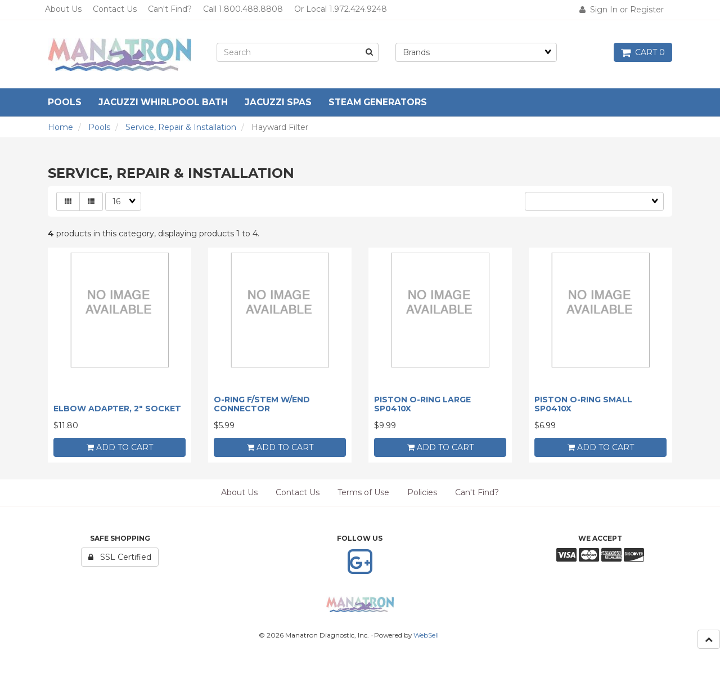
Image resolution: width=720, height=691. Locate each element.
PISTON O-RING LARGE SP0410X (422, 403)
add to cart (120, 447)
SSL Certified (119, 557)
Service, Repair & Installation (180, 127)
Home (60, 127)
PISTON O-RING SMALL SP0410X (583, 403)
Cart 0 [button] (643, 52)
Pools (99, 127)
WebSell (426, 635)
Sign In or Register (621, 10)
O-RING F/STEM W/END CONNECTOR (262, 403)
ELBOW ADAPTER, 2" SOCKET (117, 408)
